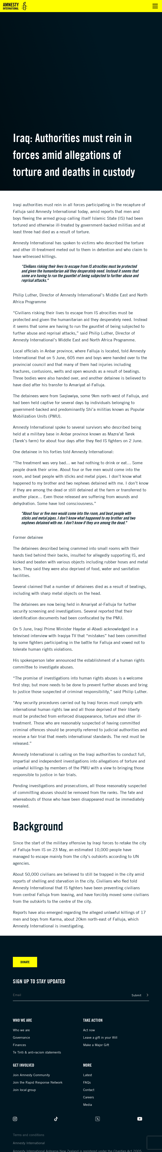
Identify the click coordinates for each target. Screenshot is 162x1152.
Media (87, 1104)
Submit (136, 995)
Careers (88, 1097)
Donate (25, 962)
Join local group (24, 1090)
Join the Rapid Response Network (37, 1082)
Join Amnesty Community (31, 1075)
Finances (19, 1045)
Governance (21, 1037)
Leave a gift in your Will (100, 1037)
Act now (89, 1030)
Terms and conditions (28, 1135)
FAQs (87, 1082)
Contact (88, 1090)
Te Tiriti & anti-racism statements (37, 1052)
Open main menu (155, 6)
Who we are (21, 1030)
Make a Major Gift (96, 1045)
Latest (87, 1075)
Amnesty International (29, 1143)
